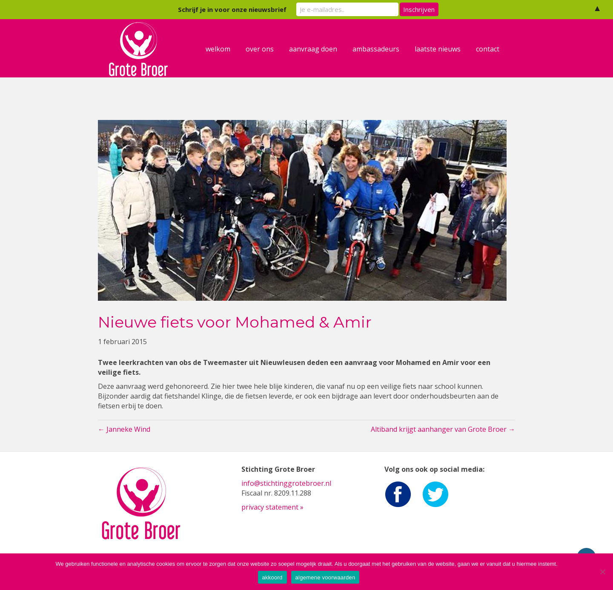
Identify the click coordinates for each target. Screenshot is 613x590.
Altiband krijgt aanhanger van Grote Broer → (443, 429)
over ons (268, 49)
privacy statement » (272, 507)
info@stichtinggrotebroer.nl (286, 483)
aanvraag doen (321, 49)
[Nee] (602, 571)
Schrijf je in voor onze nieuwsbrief (232, 9)
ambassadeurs (384, 49)
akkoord (272, 577)
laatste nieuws (446, 49)
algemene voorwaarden (325, 577)
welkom (226, 49)
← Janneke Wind (124, 429)
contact (495, 49)
